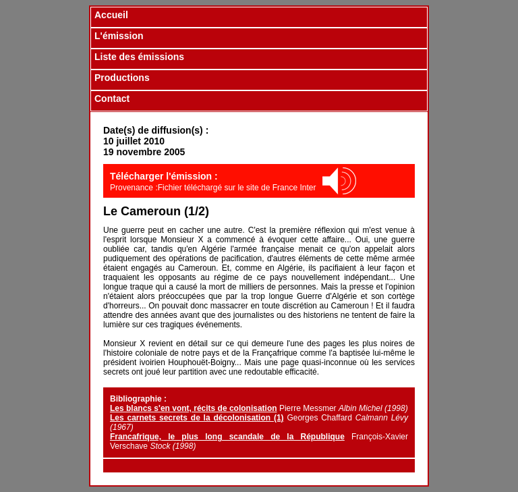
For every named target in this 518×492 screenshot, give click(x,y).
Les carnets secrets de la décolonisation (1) (197, 417)
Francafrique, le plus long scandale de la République (227, 436)
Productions (122, 77)
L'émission (119, 35)
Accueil (111, 14)
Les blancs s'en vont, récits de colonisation (193, 408)
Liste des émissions (139, 56)
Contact (112, 98)
